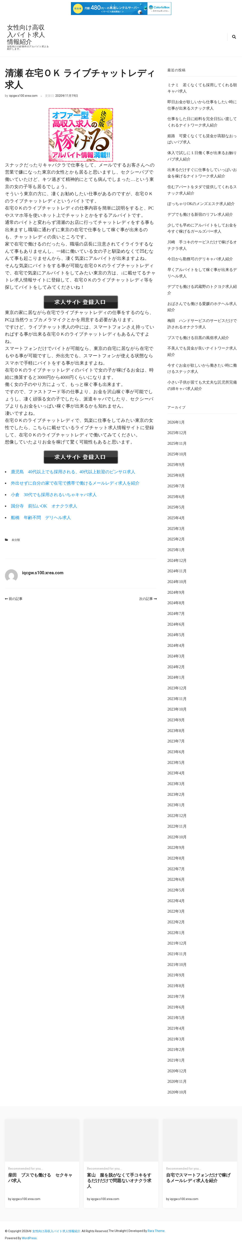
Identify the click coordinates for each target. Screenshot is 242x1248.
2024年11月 (176, 570)
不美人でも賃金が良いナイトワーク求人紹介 (202, 351)
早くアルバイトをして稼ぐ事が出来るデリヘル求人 (202, 272)
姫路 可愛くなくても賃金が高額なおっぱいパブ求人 (202, 138)
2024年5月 (176, 634)
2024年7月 (176, 613)
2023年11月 (176, 698)
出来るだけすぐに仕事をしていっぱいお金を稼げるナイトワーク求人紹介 (202, 172)
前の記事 (14, 598)
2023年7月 (176, 741)
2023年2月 (176, 794)
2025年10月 (177, 454)
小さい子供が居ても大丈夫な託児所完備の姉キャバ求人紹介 (202, 385)
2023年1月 (176, 805)
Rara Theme (156, 1230)
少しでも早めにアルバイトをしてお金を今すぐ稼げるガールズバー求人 (202, 228)
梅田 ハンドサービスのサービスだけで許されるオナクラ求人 (202, 323)
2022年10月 (177, 836)
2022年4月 (176, 900)
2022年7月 (176, 868)
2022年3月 (176, 911)
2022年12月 (177, 815)
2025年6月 (176, 496)
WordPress (29, 1237)
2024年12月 (177, 560)
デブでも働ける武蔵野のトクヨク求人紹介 (202, 289)
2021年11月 (176, 953)
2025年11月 (176, 443)
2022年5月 (176, 890)
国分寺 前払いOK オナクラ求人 (46, 505)
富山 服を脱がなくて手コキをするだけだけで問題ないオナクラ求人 (119, 1180)
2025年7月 (176, 485)
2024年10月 (177, 581)
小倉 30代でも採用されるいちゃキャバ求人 (57, 494)
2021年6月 (176, 1007)
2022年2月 (176, 921)
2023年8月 (176, 730)
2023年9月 (176, 719)
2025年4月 (176, 517)
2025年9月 (176, 464)
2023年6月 (176, 751)
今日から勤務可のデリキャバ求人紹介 (200, 258)
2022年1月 (176, 932)
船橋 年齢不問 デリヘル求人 (43, 517)
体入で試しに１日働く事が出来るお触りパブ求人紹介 (202, 155)
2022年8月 (176, 858)
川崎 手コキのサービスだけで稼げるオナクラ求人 (202, 244)
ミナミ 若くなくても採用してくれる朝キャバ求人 (202, 87)
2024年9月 (176, 592)
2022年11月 (176, 826)
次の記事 (148, 598)
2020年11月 (176, 1081)
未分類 (16, 539)
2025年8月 (176, 475)
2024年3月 (176, 656)
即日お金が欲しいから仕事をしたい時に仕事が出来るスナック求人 (202, 104)
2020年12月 (177, 1070)
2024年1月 (176, 677)
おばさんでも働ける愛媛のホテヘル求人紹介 (202, 306)
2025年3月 (176, 528)
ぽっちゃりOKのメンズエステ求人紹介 (201, 203)
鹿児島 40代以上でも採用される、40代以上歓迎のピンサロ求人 (77, 471)
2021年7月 (176, 996)
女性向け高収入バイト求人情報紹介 (26, 34)
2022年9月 (176, 847)
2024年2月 (176, 666)
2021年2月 (176, 1049)
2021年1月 (176, 1060)
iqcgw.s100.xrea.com (23, 95)
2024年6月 (176, 624)
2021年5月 (176, 1017)
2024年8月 (176, 603)
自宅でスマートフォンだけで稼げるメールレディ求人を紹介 (198, 1177)
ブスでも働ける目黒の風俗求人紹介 (198, 337)
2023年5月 (176, 762)
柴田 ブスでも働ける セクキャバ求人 (40, 1177)
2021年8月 (176, 985)
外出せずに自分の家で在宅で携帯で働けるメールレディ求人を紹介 (80, 482)
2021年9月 (176, 975)
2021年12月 (177, 943)
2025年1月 (176, 549)
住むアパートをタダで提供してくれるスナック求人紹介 (202, 189)
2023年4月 (176, 773)
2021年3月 (176, 1039)
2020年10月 (177, 1092)
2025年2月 (176, 539)
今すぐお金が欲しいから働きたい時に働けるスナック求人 (202, 368)
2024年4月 (176, 645)
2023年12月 (177, 688)
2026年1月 (176, 422)
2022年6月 (176, 879)
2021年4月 (176, 1028)
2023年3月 (176, 783)
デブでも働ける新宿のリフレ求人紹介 (200, 214)
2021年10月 (177, 964)
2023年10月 (177, 709)
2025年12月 (177, 432)
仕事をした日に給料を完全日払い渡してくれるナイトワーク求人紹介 (202, 121)
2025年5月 (176, 507)
